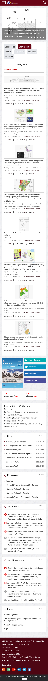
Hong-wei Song (8, 308)
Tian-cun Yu (38, 206)
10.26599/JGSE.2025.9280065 (30, 346)
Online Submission (33, 360)
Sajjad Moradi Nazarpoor (11, 272)
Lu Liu (10, 95)
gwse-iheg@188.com (15, 654)
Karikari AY (38, 168)
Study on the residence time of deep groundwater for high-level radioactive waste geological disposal (24, 594)
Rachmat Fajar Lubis (16, 132)
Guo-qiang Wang (29, 206)
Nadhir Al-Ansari (9, 344)
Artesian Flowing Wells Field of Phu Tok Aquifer (25, 600)
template (8, 481)
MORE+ (41, 435)
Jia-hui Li (15, 95)
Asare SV (32, 168)
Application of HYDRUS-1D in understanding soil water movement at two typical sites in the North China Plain (24, 585)
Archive (8, 52)
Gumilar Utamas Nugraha (11, 134)
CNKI (6, 629)
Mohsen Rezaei (24, 272)
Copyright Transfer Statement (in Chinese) (21, 485)
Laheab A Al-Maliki (9, 342)
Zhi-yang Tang (18, 206)
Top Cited (19, 52)
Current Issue (24, 47)
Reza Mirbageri (13, 274)
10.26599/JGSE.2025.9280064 (30, 312)
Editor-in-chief (31, 380)
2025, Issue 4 (22, 65)
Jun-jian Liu (23, 204)
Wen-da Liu (15, 204)
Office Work (30, 374)
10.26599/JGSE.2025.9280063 (30, 276)
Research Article (10, 70)
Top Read (32, 52)
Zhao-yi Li (11, 206)
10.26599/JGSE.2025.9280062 (30, 240)
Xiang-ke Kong (32, 95)
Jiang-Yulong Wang (33, 204)
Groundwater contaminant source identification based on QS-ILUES (25, 533)
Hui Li (5, 95)
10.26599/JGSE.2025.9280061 (30, 208)
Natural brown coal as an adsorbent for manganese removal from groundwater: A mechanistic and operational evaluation (23, 163)
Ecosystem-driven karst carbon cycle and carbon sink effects (23, 550)
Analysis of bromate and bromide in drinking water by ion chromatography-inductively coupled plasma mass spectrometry (24, 576)
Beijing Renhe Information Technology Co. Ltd (28, 676)
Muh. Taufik (39, 132)
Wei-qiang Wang (24, 308)
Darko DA (16, 168)
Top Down (9, 57)
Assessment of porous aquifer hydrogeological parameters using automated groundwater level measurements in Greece (25, 525)
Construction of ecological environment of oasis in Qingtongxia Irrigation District (25, 569)
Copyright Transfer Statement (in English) (21, 497)
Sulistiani (6, 132)
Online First (10, 47)
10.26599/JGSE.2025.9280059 (30, 136)
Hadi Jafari (33, 272)
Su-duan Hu (7, 204)
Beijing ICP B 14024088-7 (31, 660)
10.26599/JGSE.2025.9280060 (30, 170)
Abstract (6, 104)
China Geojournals (11, 615)
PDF (30, 104)
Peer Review (30, 367)
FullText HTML (19, 104)
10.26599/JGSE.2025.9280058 (30, 100)
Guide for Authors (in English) (16, 493)
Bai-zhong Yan (23, 95)
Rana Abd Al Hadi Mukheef (24, 342)
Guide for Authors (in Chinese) (16, 489)
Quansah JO (24, 168)
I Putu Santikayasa (29, 132)
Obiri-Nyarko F (8, 168)
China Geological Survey (13, 625)
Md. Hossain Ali (8, 238)
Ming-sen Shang (35, 308)
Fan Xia (16, 308)
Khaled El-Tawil (38, 342)
